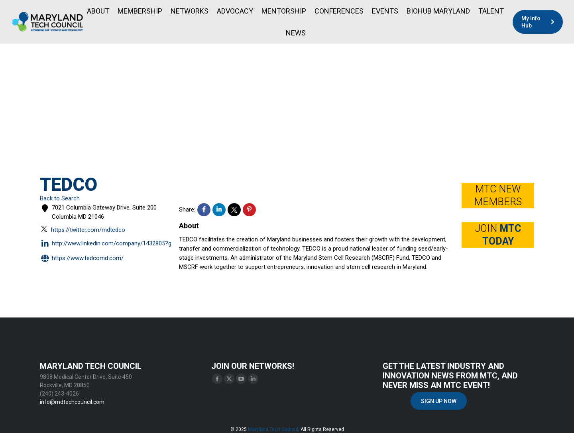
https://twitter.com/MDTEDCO (83, 229)
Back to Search (60, 198)
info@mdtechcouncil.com (72, 402)
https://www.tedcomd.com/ (82, 258)
